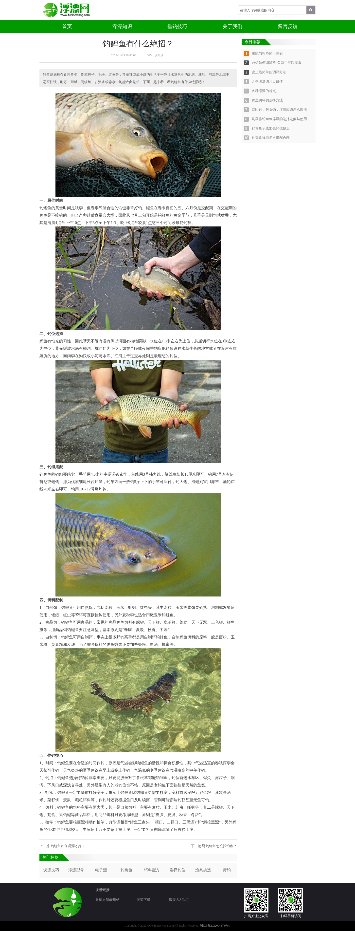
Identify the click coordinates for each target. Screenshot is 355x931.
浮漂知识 (122, 26)
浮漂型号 (76, 870)
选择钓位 (177, 870)
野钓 (227, 870)
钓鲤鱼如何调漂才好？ (68, 846)
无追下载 (143, 900)
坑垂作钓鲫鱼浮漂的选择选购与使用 (279, 119)
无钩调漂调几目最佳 (267, 81)
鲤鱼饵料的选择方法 (267, 100)
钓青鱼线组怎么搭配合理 (271, 138)
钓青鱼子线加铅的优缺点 (271, 128)
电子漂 (101, 870)
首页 (67, 26)
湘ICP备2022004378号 (214, 925)
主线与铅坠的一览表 (267, 53)
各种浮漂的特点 (264, 91)
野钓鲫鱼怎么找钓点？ (219, 846)
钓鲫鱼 (126, 870)
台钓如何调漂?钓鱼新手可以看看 (277, 63)
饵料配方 (152, 870)
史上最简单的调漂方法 (269, 72)
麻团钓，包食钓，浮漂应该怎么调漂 (279, 110)
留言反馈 (288, 26)
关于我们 (232, 26)
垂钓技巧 (177, 26)
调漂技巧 (51, 870)
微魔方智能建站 (107, 900)
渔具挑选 (203, 870)
